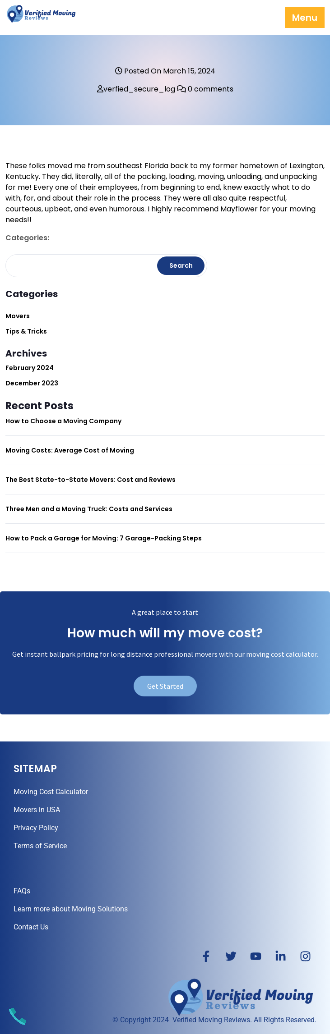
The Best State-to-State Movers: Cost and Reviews (90, 479)
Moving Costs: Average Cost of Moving (69, 450)
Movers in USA (37, 809)
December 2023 (31, 383)
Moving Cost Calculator (51, 791)
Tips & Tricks (26, 331)
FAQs (22, 891)
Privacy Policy (36, 828)
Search (181, 265)
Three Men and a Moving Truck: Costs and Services (88, 508)
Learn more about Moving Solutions (71, 909)
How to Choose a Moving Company (63, 420)
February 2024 (29, 367)
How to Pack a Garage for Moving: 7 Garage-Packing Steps (103, 538)
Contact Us (31, 927)
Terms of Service (40, 846)
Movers (17, 315)
